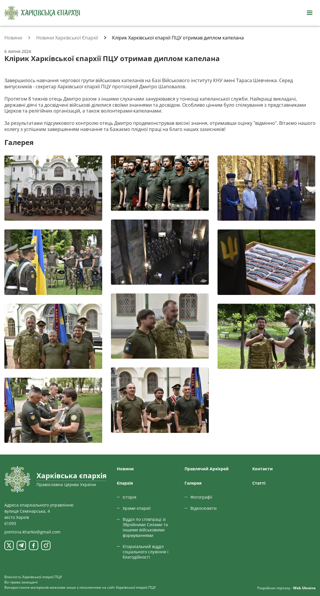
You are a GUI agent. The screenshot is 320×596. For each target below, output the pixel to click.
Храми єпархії (137, 508)
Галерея (193, 483)
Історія (129, 497)
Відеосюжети (203, 508)
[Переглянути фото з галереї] (53, 188)
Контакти (262, 468)
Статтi (258, 483)
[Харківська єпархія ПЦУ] (42, 13)
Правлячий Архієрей (207, 468)
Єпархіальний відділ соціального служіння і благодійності (145, 552)
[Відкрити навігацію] (309, 13)
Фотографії (201, 497)
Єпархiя (125, 483)
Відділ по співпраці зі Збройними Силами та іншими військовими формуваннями (145, 527)
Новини (125, 468)
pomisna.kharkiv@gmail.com (32, 532)
